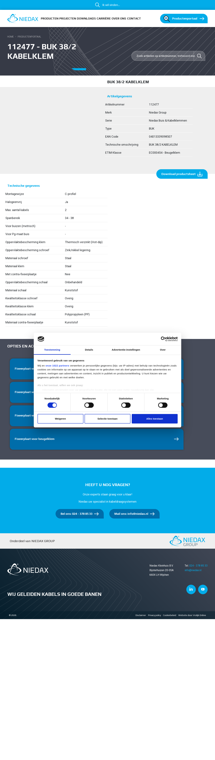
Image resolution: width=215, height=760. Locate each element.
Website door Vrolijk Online (192, 615)
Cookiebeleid (169, 615)
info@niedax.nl (193, 570)
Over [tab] (163, 349)
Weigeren (60, 418)
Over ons (119, 18)
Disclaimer (141, 615)
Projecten (67, 18)
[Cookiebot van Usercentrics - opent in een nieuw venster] (163, 339)
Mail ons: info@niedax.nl (131, 513)
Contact (134, 18)
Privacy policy (154, 615)
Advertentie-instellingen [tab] (126, 349)
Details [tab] (89, 349)
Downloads (86, 18)
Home (10, 36)
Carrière (104, 18)
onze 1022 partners (57, 365)
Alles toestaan (154, 418)
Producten (50, 18)
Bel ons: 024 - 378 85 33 (76, 513)
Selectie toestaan (108, 418)
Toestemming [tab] (52, 349)
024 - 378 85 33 (198, 565)
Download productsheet (178, 174)
